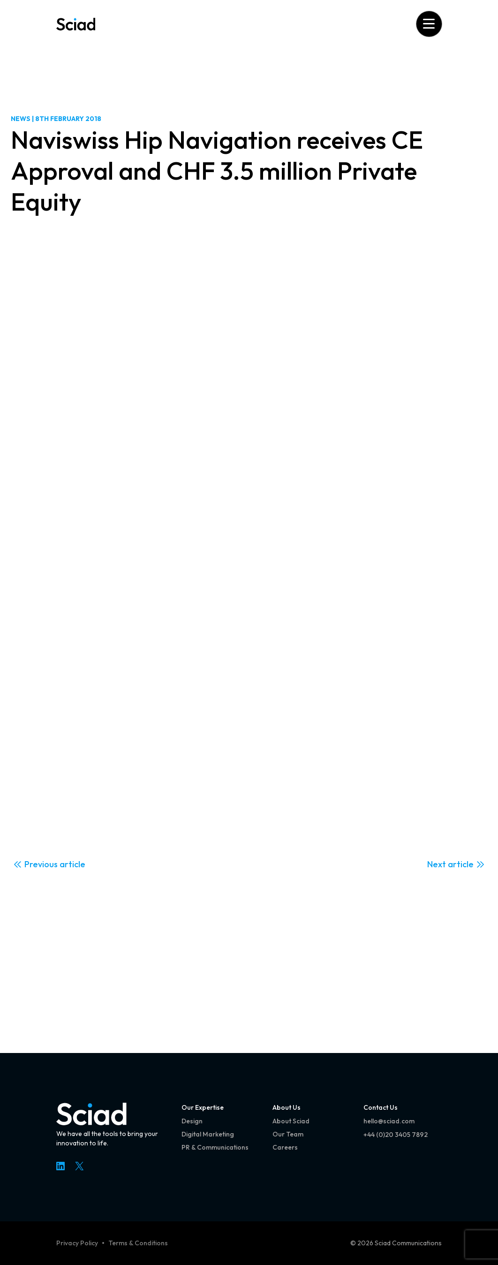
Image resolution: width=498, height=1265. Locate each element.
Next (436, 864)
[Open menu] (429, 24)
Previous (41, 864)
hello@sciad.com (389, 1121)
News (20, 118)
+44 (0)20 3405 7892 (395, 1134)
